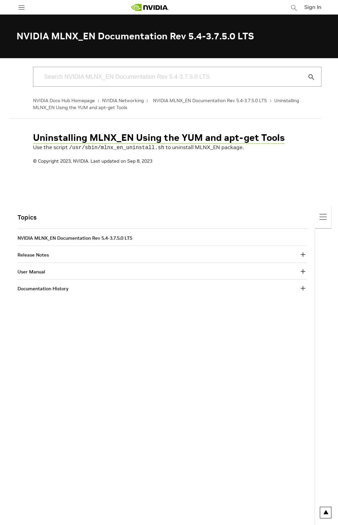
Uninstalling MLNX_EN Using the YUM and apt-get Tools (159, 137)
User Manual (31, 271)
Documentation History (43, 288)
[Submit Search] (308, 77)
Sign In (312, 7)
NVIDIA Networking (123, 100)
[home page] (150, 7)
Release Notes (33, 254)
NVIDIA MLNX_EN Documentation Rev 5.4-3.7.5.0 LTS (210, 100)
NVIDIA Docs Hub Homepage (64, 100)
